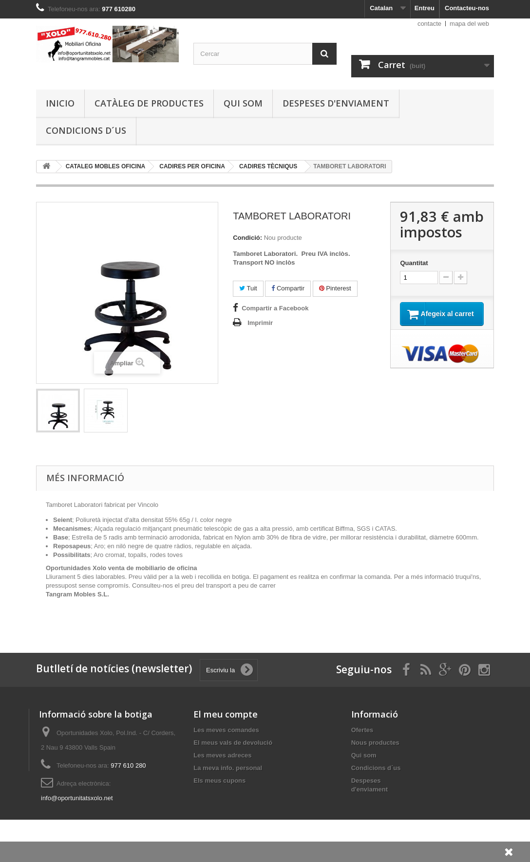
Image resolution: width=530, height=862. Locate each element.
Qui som (243, 103)
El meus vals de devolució (232, 742)
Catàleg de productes (149, 103)
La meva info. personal (227, 768)
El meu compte (225, 714)
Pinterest (335, 288)
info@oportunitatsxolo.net (77, 798)
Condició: (247, 237)
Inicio (60, 103)
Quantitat (414, 263)
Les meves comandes (226, 730)
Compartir (287, 288)
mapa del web (469, 23)
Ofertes (362, 730)
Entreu (425, 8)
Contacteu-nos (467, 8)
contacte (429, 23)
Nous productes (375, 742)
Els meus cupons (219, 780)
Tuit (248, 288)
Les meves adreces (222, 755)
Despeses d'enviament (336, 103)
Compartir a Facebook (275, 308)
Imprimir (260, 322)
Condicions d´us (86, 130)
